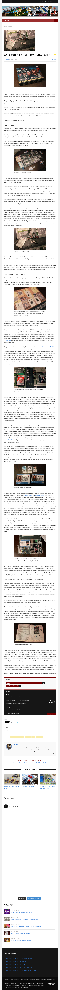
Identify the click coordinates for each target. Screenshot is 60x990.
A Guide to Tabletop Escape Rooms (20, 934)
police (33, 737)
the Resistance (28, 495)
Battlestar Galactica (40, 495)
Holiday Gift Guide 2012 (26, 958)
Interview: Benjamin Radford (20, 763)
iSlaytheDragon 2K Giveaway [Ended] (21, 941)
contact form (26, 987)
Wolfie (7, 59)
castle (12, 737)
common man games (19, 737)
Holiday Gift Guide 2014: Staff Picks (29, 970)
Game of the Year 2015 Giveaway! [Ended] (22, 912)
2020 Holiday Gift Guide (12, 958)
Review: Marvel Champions (26, 967)
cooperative (27, 737)
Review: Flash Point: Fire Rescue (40, 763)
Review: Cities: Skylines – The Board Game (47, 787)
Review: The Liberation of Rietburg (11, 787)
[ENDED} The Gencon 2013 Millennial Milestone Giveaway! (26, 926)
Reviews (54, 59)
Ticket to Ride (7, 340)
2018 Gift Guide (24, 961)
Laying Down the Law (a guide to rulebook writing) (25, 919)
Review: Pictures (24, 964)
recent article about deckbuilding (46, 347)
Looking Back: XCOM (28, 786)
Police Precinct (39, 737)
